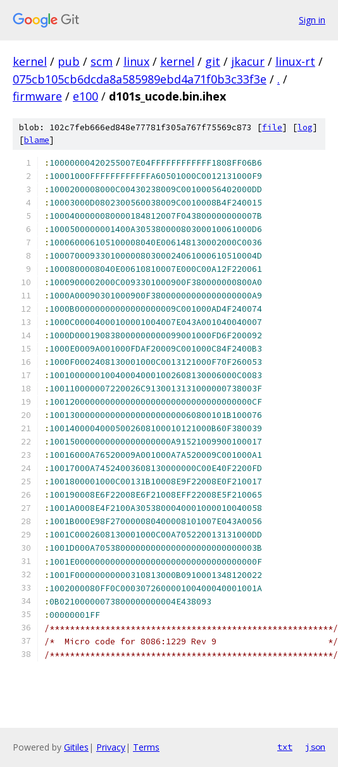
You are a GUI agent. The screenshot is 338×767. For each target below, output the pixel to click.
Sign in (312, 20)
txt (284, 746)
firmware (37, 96)
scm (102, 61)
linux (136, 61)
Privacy (110, 747)
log (305, 127)
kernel (30, 61)
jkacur (248, 61)
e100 (85, 96)
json (315, 746)
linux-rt (295, 61)
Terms (146, 747)
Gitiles (76, 747)
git (212, 61)
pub (69, 61)
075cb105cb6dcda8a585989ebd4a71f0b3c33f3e (139, 79)
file (272, 127)
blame (36, 140)
